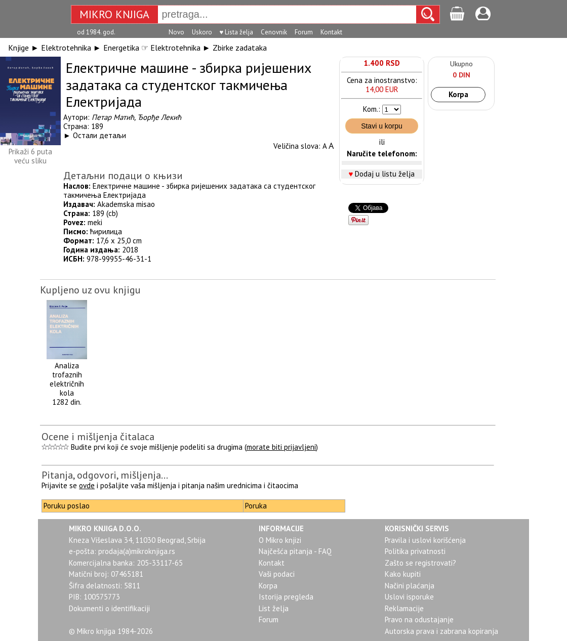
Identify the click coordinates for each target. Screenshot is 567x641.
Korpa (458, 94)
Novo (176, 32)
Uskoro (202, 32)
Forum (304, 32)
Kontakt (331, 32)
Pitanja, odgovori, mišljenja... (105, 475)
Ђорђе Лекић (159, 117)
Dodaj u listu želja (385, 174)
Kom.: (371, 109)
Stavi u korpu (381, 126)
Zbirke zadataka (240, 47)
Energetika (121, 47)
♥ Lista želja (237, 32)
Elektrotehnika (66, 47)
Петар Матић (113, 117)
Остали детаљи (99, 135)
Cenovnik (274, 32)
